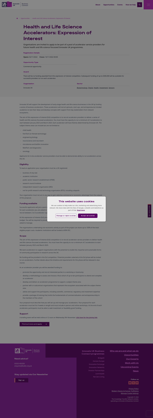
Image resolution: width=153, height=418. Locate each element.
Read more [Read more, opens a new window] (81, 210)
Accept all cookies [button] (88, 216)
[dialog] (76, 209)
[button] (66, 216)
